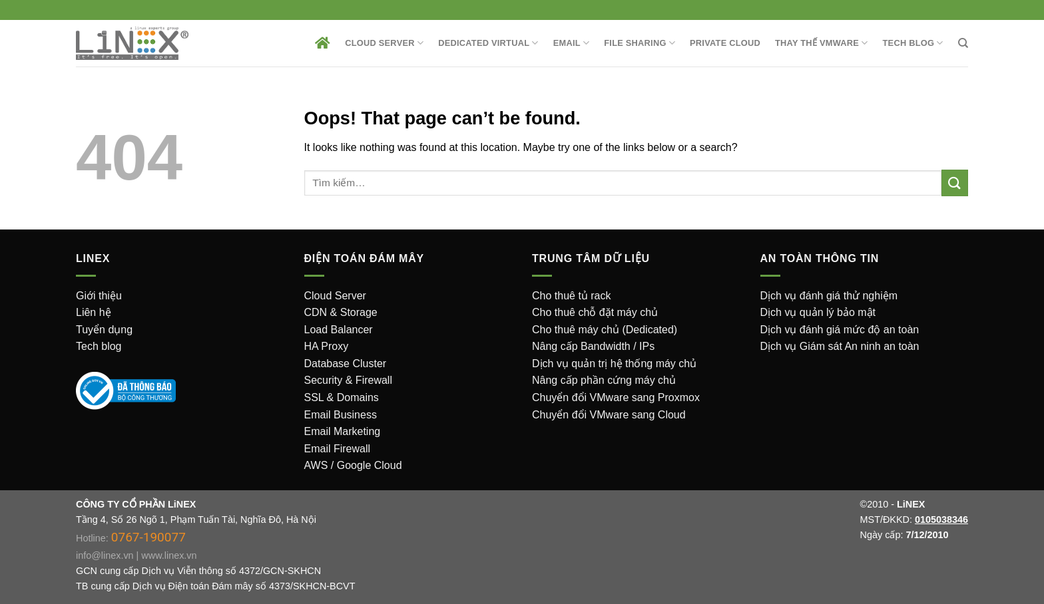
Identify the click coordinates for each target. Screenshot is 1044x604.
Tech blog (99, 346)
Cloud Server (384, 43)
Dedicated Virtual (488, 43)
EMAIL (571, 43)
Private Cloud (725, 43)
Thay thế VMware (821, 43)
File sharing (639, 43)
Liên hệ (93, 312)
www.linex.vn (168, 555)
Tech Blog (913, 43)
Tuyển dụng (104, 329)
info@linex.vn (105, 555)
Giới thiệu (99, 295)
